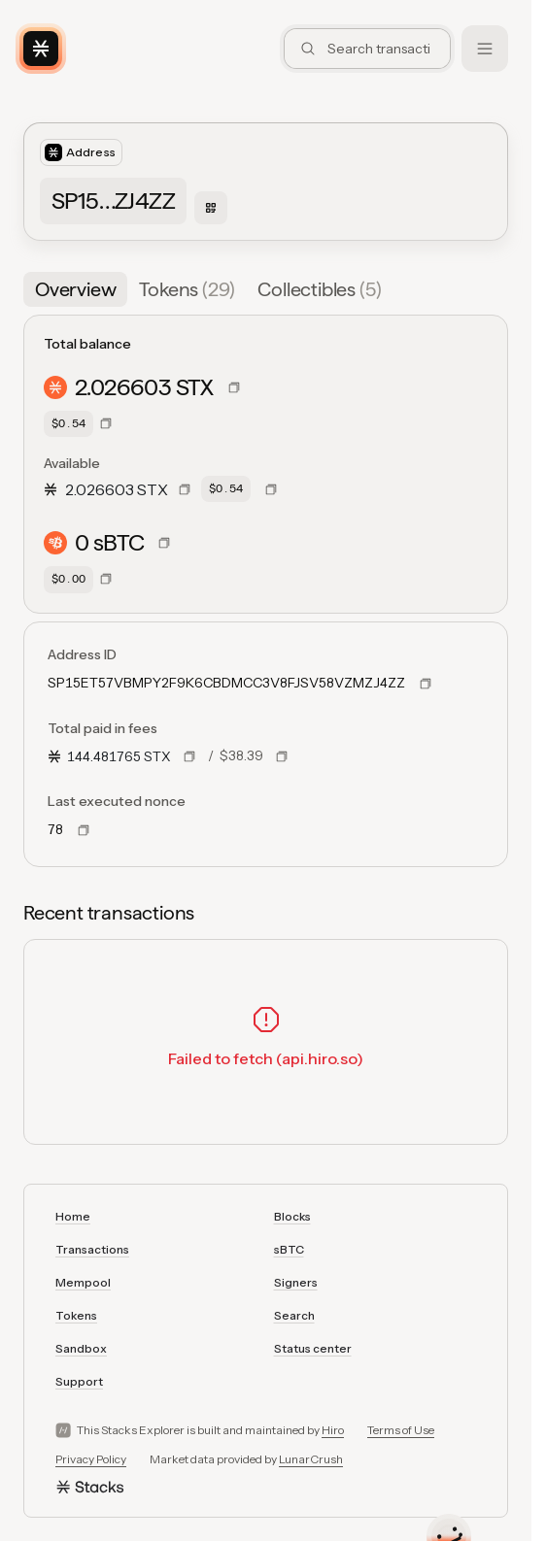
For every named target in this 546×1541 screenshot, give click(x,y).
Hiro (333, 1430)
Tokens (76, 1315)
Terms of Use (400, 1430)
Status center (313, 1348)
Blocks (292, 1216)
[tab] (75, 289)
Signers (296, 1282)
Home (72, 1216)
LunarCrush (311, 1459)
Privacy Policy (90, 1459)
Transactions (92, 1249)
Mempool (83, 1282)
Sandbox (81, 1348)
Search (294, 1315)
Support (79, 1381)
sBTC (289, 1249)
